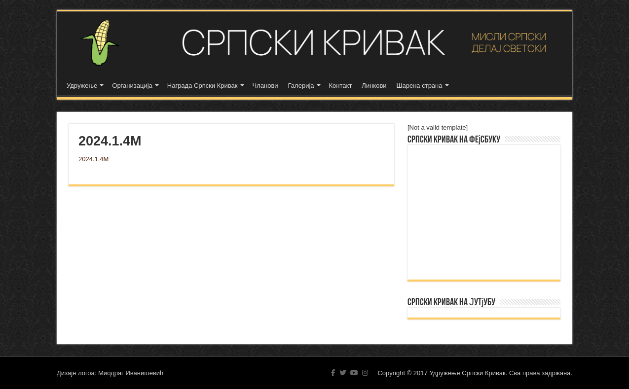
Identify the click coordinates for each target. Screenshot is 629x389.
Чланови (265, 85)
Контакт (340, 85)
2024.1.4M (93, 159)
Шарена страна (420, 85)
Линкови (374, 85)
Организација (132, 85)
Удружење (82, 85)
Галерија (301, 85)
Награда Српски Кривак (202, 85)
